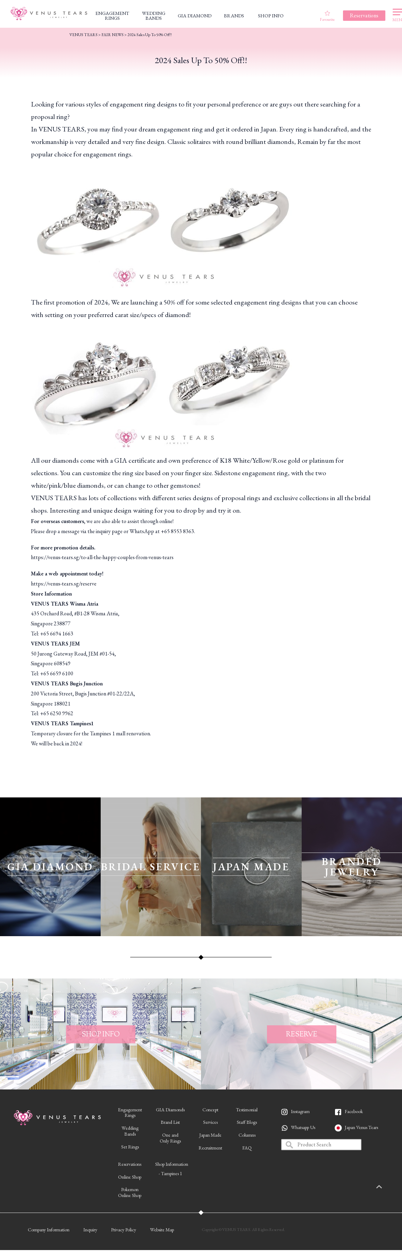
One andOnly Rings (170, 1138)
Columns (247, 1135)
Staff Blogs (247, 1122)
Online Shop (129, 1177)
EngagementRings (130, 1112)
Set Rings (130, 1147)
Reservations (129, 1164)
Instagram (300, 1111)
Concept (210, 1109)
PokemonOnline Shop (129, 1192)
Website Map (162, 1229)
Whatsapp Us (303, 1127)
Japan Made (210, 1135)
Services (210, 1122)
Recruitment (210, 1148)
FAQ (247, 1148)
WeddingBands (130, 1131)
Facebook (354, 1111)
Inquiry (90, 1229)
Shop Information (171, 1164)
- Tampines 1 (170, 1173)
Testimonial (247, 1109)
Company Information (48, 1229)
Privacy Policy (123, 1229)
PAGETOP (386, 1187)
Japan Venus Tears (361, 1127)
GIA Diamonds (170, 1109)
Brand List (170, 1122)
